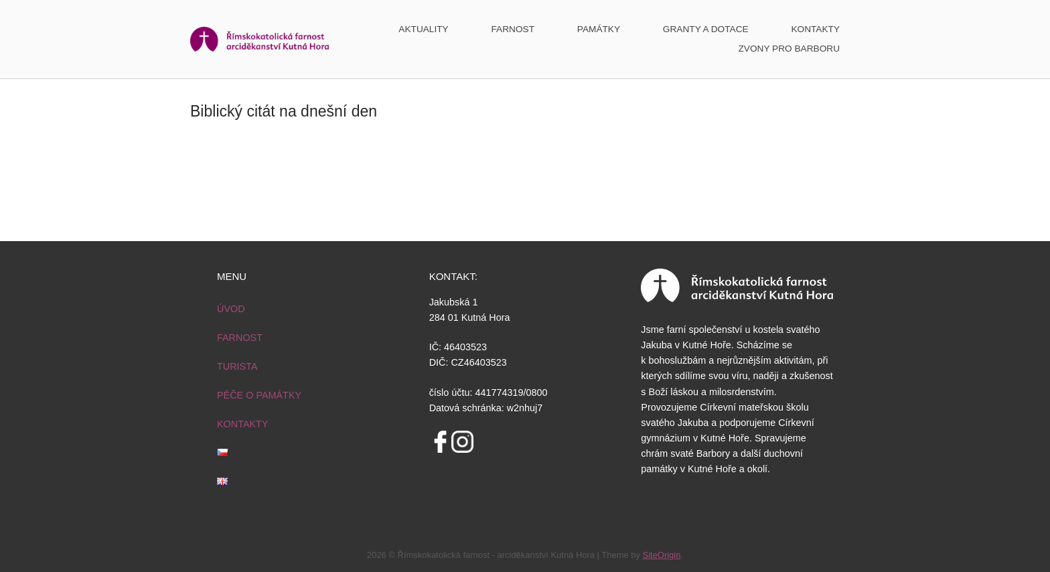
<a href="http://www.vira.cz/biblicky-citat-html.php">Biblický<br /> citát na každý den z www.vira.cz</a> (525, 198)
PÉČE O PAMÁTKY (259, 395)
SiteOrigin (662, 555)
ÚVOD (231, 308)
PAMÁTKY (598, 29)
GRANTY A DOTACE (706, 29)
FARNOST (513, 29)
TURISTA (237, 366)
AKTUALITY (423, 29)
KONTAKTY (815, 29)
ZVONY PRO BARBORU (789, 49)
